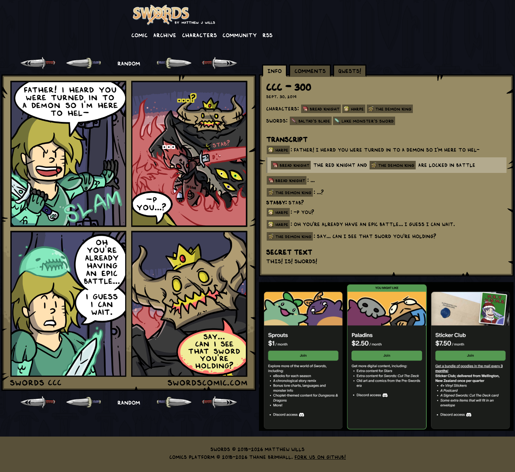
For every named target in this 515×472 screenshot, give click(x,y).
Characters (199, 35)
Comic (139, 35)
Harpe (357, 109)
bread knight (294, 165)
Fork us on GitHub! (320, 456)
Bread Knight (324, 109)
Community (239, 35)
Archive (164, 35)
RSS (267, 35)
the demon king (396, 165)
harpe (281, 150)
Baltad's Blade (314, 121)
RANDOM (128, 63)
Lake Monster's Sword (368, 121)
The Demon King (393, 109)
